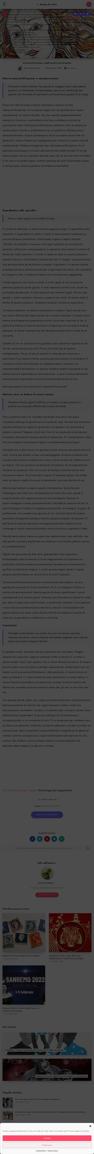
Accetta (47, 1138)
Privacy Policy (53, 1151)
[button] (90, 1126)
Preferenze (47, 1145)
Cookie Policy (41, 1151)
